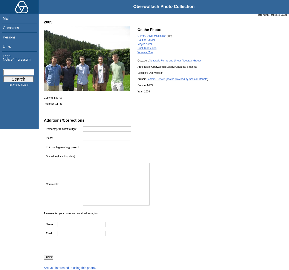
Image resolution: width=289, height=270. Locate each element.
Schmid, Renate (156, 79)
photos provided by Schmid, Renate (187, 79)
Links (7, 46)
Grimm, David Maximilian (152, 35)
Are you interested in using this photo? (70, 268)
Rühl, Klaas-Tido (147, 48)
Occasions (11, 28)
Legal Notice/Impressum (17, 57)
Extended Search (19, 85)
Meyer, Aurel (145, 44)
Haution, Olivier (146, 39)
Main (6, 18)
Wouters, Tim (145, 52)
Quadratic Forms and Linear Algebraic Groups (175, 60)
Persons (9, 37)
